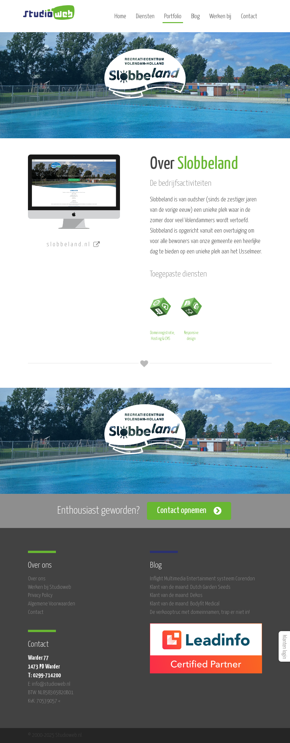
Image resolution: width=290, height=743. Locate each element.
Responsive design (191, 318)
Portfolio (172, 19)
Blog (195, 19)
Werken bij (220, 19)
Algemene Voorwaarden (51, 604)
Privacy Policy (40, 595)
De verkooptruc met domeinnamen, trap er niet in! (200, 612)
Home (120, 19)
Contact (249, 19)
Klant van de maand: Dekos (176, 595)
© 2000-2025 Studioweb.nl (55, 735)
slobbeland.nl (73, 244)
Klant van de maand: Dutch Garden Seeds (190, 587)
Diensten (145, 19)
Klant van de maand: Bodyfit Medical (184, 604)
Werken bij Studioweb (49, 587)
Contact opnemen (181, 510)
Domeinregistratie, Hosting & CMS (162, 318)
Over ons (37, 579)
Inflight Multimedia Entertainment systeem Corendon (202, 579)
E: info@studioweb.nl (49, 684)
